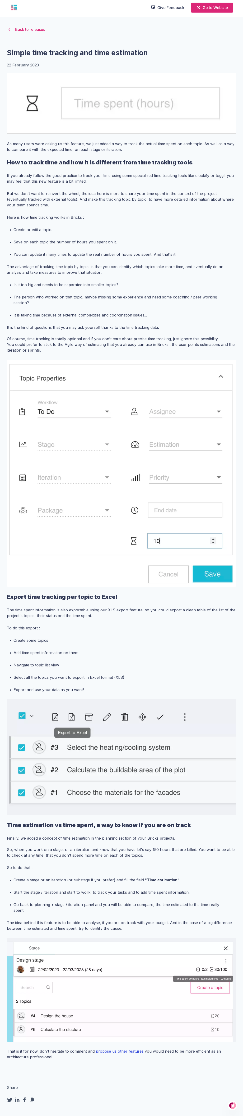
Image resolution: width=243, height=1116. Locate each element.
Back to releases (26, 29)
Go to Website (212, 7)
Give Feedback (167, 7)
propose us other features (120, 1051)
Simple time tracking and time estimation (77, 52)
